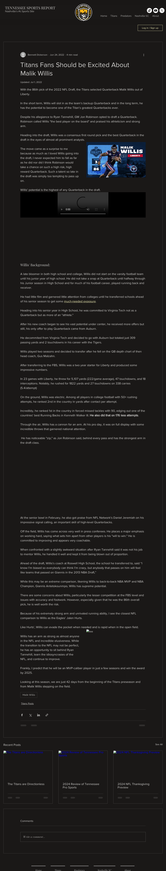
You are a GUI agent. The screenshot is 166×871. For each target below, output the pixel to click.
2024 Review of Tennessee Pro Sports (81, 785)
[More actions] (144, 55)
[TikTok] (149, 10)
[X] (161, 10)
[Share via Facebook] (22, 715)
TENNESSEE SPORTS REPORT (30, 7)
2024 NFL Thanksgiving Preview (133, 785)
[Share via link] (46, 715)
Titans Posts (27, 703)
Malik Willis (29, 694)
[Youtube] (155, 10)
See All (159, 744)
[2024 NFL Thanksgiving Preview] (137, 764)
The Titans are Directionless (26, 784)
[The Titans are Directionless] (28, 764)
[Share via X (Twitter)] (30, 715)
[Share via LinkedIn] (38, 715)
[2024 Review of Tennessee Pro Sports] (83, 764)
